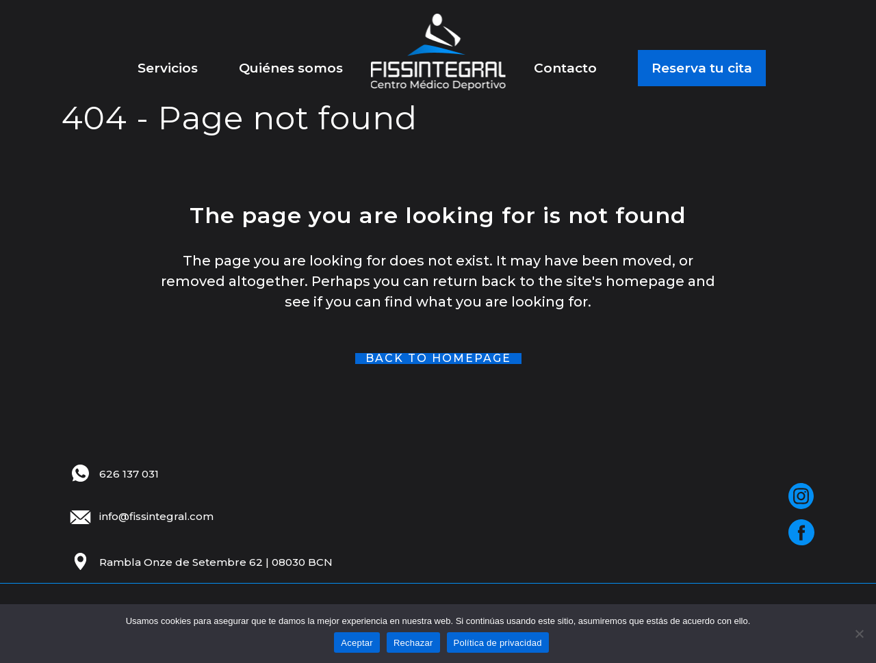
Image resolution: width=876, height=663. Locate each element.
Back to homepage (438, 358)
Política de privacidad (498, 643)
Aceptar (357, 643)
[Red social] (801, 496)
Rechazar (413, 643)
